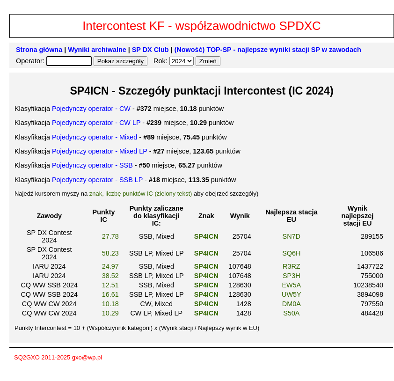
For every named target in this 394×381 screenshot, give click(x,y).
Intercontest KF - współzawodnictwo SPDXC (201, 25)
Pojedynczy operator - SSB (92, 165)
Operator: (31, 61)
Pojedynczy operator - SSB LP (97, 179)
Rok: (161, 61)
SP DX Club (150, 49)
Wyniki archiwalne (97, 49)
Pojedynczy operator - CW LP (96, 122)
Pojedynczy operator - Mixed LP (99, 151)
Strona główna (39, 49)
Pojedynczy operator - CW (91, 108)
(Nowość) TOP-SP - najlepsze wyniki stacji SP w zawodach (268, 49)
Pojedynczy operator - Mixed (94, 137)
